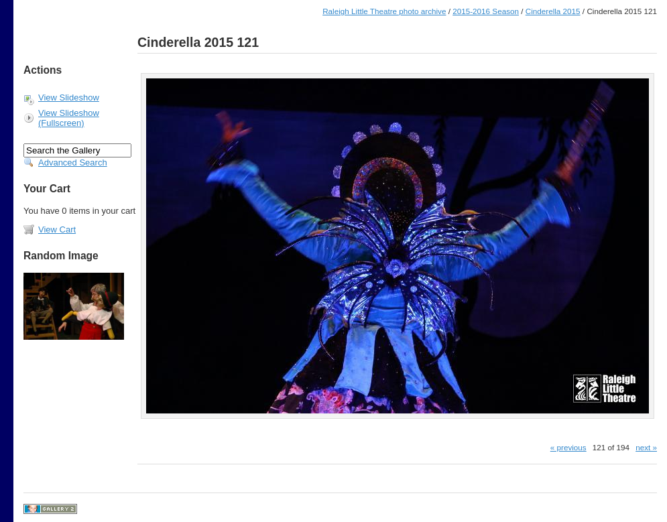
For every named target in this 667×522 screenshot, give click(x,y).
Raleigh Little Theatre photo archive (384, 11)
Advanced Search (72, 162)
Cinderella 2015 (553, 11)
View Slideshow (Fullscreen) (68, 118)
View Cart (57, 229)
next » (646, 447)
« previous (568, 447)
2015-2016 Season (485, 11)
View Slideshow (68, 97)
